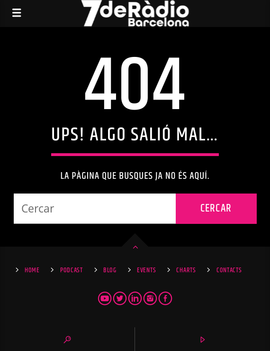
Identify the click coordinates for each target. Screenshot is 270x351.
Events (146, 270)
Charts (186, 270)
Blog (110, 270)
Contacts (229, 270)
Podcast (71, 270)
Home (32, 270)
